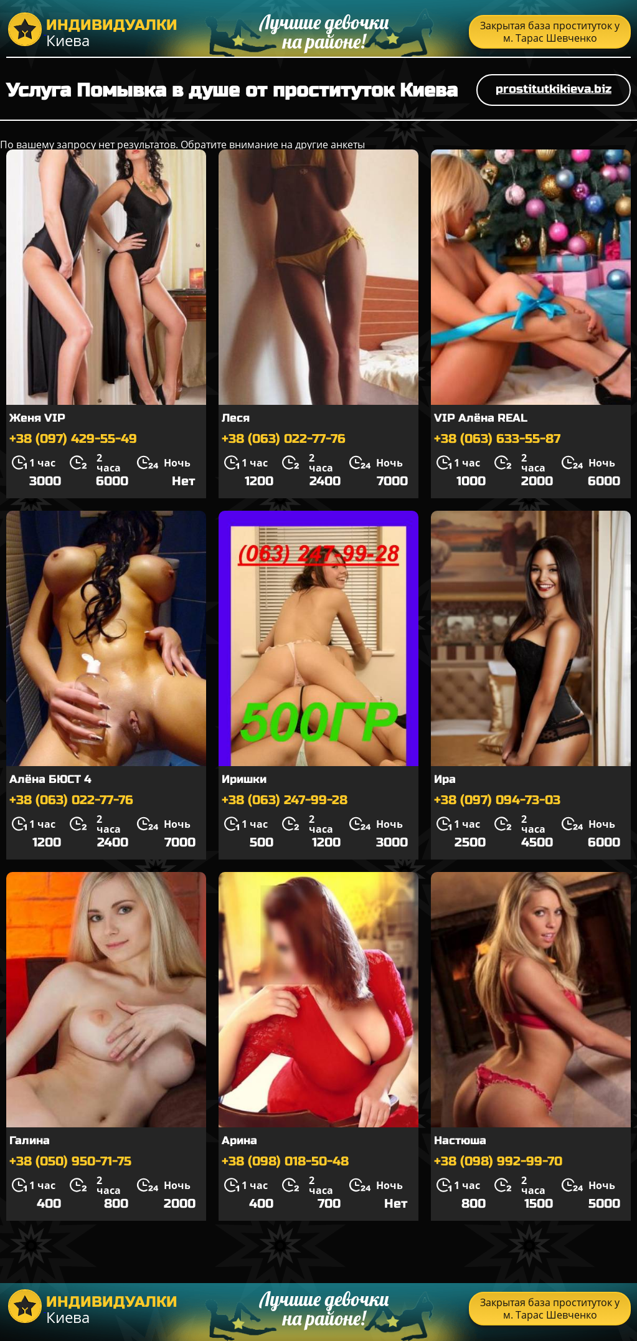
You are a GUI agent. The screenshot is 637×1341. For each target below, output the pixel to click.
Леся (236, 418)
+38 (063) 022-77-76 (284, 439)
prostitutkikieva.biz (554, 89)
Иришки (244, 779)
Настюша (460, 1140)
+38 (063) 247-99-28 (284, 800)
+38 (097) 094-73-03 (497, 800)
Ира (445, 779)
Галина (29, 1140)
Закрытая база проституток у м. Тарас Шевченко (550, 32)
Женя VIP (37, 418)
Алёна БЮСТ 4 (50, 779)
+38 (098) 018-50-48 (285, 1161)
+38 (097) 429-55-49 (73, 439)
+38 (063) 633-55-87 (497, 439)
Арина (239, 1140)
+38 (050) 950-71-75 (70, 1161)
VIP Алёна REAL (480, 418)
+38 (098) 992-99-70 (498, 1161)
